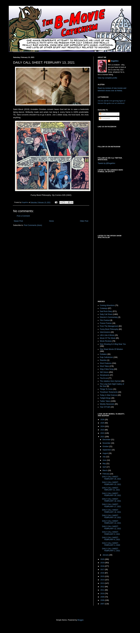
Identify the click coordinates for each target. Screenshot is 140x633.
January (106, 555)
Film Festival (105, 320)
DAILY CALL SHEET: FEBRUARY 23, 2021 (111, 483)
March (105, 470)
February (106, 474)
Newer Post (18, 221)
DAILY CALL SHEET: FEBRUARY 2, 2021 (111, 550)
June (105, 460)
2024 (102, 426)
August (105, 453)
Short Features (105, 363)
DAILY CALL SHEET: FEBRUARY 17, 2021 (111, 505)
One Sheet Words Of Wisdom (111, 349)
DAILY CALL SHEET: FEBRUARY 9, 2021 (111, 533)
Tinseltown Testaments (109, 392)
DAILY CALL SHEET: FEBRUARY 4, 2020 (111, 544)
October (106, 446)
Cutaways (104, 308)
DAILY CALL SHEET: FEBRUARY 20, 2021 (111, 494)
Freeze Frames (106, 323)
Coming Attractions (107, 305)
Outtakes (103, 354)
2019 (102, 563)
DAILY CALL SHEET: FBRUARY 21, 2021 (111, 489)
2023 (102, 430)
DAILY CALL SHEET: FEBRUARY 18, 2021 (111, 500)
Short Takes (104, 366)
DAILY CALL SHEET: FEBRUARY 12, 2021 (111, 527)
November (107, 443)
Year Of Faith (105, 407)
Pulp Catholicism (106, 357)
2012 (102, 587)
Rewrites (103, 360)
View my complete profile (107, 78)
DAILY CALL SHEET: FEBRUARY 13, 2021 (111, 522)
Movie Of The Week (107, 338)
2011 (102, 590)
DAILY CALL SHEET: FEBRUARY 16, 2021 (111, 511)
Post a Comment (23, 216)
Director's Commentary (109, 317)
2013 (102, 583)
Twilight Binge (105, 398)
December (107, 440)
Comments (104, 119)
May (104, 464)
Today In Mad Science (108, 395)
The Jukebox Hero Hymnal (110, 381)
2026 (102, 420)
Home (51, 221)
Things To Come (106, 389)
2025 (102, 423)
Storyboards (104, 375)
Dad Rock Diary (106, 311)
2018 (102, 566)
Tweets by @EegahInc (106, 163)
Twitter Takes (105, 401)
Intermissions (105, 332)
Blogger (80, 620)
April (104, 467)
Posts (102, 114)
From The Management (109, 326)
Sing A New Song (106, 369)
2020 (102, 559)
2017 (102, 570)
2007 (102, 604)
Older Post (84, 221)
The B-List (104, 378)
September (107, 450)
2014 (102, 580)
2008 (102, 600)
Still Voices (104, 372)
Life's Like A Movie (107, 335)
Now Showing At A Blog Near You (113, 344)
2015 (102, 576)
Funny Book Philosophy (109, 329)
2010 (102, 594)
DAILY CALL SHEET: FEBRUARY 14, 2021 (111, 516)
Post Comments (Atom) (33, 225)
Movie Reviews (106, 341)
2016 (102, 573)
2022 (102, 433)
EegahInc (115, 61)
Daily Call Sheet (106, 314)
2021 (102, 437)
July (104, 457)
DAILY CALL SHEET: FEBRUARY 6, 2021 (111, 539)
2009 (102, 597)
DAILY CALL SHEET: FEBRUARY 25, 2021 (111, 478)
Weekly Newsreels (107, 404)
